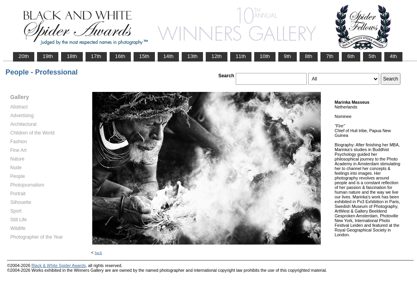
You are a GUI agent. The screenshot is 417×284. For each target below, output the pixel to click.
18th (71, 56)
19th (47, 56)
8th (309, 56)
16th (120, 56)
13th (192, 56)
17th (96, 56)
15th (144, 56)
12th (216, 56)
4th (393, 56)
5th (372, 56)
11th (240, 56)
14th (168, 56)
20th (23, 56)
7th (330, 56)
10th (264, 56)
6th (351, 56)
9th (287, 56)
